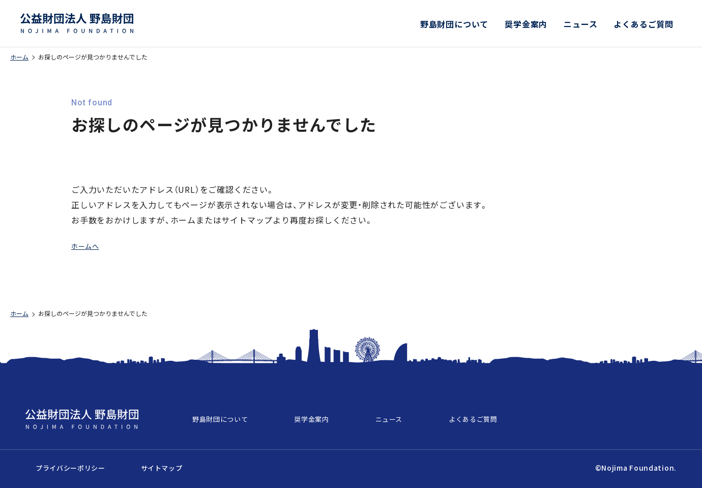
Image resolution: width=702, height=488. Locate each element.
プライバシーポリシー (62, 462)
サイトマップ (137, 462)
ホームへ (88, 245)
